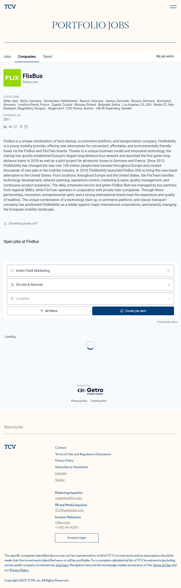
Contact (60, 448)
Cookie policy (98, 400)
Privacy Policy (64, 461)
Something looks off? (20, 223)
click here (62, 565)
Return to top (13, 427)
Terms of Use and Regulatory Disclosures (83, 454)
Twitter (60, 480)
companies (27, 57)
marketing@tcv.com (68, 498)
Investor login (76, 538)
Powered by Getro (167, 322)
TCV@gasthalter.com (69, 510)
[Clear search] (168, 271)
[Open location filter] (168, 298)
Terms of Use (162, 565)
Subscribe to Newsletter (71, 467)
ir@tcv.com (62, 523)
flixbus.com (30, 82)
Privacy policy (79, 400)
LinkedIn (61, 474)
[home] (46, 7)
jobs (7, 57)
